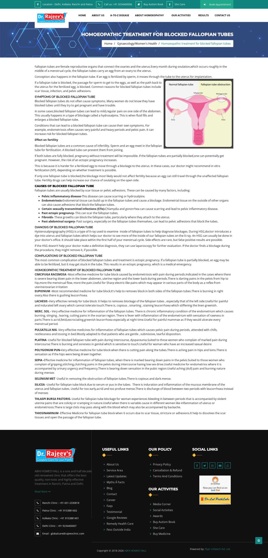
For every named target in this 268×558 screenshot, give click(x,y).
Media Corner (162, 504)
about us (98, 15)
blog (109, 488)
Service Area (115, 470)
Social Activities (163, 510)
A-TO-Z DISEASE (119, 15)
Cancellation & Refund (167, 470)
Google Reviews (117, 518)
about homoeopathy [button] (149, 15)
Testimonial (114, 512)
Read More (43, 491)
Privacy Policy (162, 464)
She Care (180, 4)
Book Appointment (220, 4)
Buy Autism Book (153, 4)
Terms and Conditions (167, 476)
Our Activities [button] (181, 15)
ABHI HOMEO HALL (135, 550)
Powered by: (197, 549)
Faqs (110, 506)
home (82, 15)
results (203, 15)
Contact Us (222, 15)
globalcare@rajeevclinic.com (63, 533)
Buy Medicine (161, 534)
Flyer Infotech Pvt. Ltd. (218, 549)
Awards (158, 516)
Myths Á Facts (116, 482)
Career (111, 500)
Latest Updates (117, 476)
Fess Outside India (119, 530)
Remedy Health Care (120, 524)
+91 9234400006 (122, 4)
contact (112, 494)
